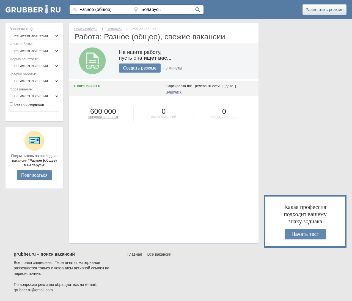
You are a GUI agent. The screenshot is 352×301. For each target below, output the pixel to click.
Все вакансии (159, 254)
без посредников (29, 104)
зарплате (174, 91)
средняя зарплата (103, 117)
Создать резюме (140, 68)
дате (229, 86)
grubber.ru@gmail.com (33, 290)
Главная (134, 254)
